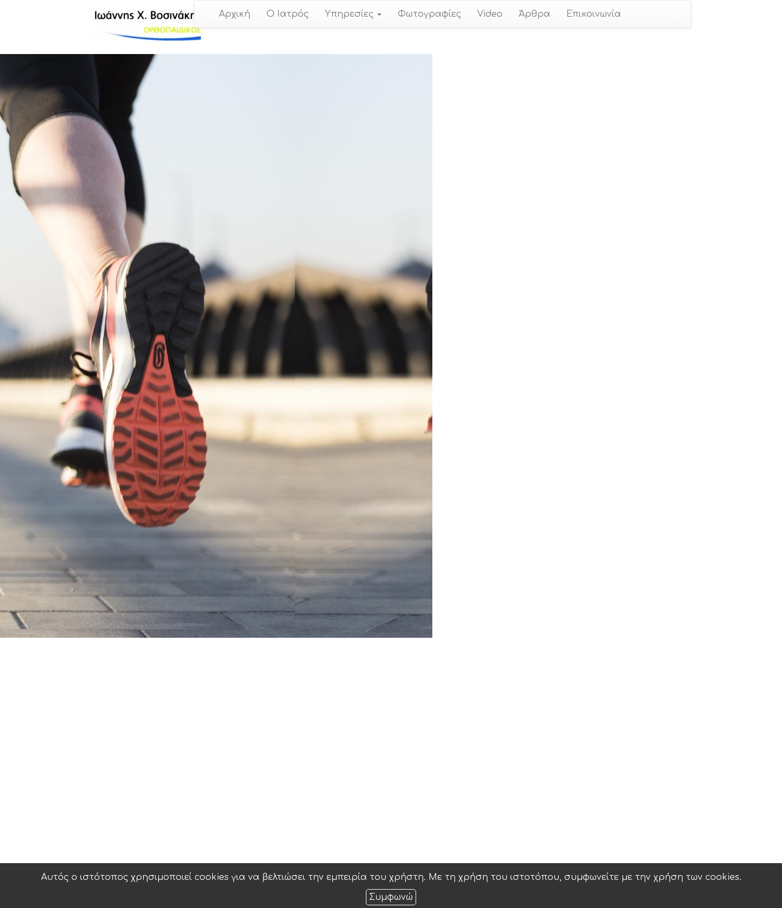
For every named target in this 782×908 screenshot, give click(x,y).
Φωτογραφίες (429, 14)
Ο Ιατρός (287, 14)
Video (490, 14)
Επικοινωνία (593, 14)
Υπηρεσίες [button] (353, 14)
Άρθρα (534, 14)
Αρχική (234, 14)
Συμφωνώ (391, 897)
